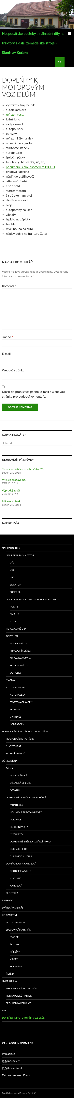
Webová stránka (13, 370)
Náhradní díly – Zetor (20, 555)
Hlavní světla (18, 643)
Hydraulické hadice (19, 995)
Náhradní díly (11, 547)
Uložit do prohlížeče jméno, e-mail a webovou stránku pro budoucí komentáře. (33, 394)
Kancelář (16, 885)
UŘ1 (12, 562)
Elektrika (12, 892)
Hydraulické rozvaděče (21, 988)
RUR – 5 (14, 606)
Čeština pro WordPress (16, 1075)
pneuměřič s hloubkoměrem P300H (30, 167)
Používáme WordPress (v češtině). (19, 1093)
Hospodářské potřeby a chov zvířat (25, 731)
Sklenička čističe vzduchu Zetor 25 (23, 469)
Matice (14, 937)
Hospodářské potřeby (20, 738)
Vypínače (15, 716)
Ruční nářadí (18, 775)
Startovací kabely (21, 702)
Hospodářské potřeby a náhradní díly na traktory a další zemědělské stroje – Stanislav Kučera (33, 43)
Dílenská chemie (20, 782)
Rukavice (15, 819)
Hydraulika (9, 981)
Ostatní (15, 790)
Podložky (16, 966)
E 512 (13, 621)
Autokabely (17, 694)
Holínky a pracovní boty (26, 812)
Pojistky (15, 709)
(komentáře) (12, 1068)
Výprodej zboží (11, 490)
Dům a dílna (10, 760)
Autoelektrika (15, 687)
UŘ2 (12, 569)
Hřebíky (15, 951)
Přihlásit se (8, 1053)
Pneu (5, 1010)
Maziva (10, 680)
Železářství (9, 914)
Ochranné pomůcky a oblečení (26, 797)
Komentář (9, 286)
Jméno (7, 337)
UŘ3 (12, 577)
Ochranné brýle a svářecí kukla (30, 841)
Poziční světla (19, 665)
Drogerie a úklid (20, 870)
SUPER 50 (15, 591)
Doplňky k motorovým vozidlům (24, 1017)
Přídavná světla (20, 658)
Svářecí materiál (12, 907)
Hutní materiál (15, 922)
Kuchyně (15, 878)
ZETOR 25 (15, 584)
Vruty (14, 959)
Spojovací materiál (18, 929)
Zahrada (7, 900)
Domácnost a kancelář (21, 863)
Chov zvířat (13, 746)
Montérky (16, 804)
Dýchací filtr (18, 848)
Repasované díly (16, 628)
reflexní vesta (15, 114)
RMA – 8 (14, 613)
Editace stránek (11, 501)
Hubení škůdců (15, 753)
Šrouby (14, 944)
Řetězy (10, 973)
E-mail (7, 353)
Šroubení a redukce (18, 1003)
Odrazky (15, 672)
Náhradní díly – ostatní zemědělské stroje (33, 599)
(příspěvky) (11, 1061)
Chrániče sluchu (21, 856)
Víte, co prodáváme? (14, 479)
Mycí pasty (16, 834)
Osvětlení (12, 636)
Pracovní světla (20, 650)
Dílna (9, 768)
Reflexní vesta (19, 826)
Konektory (17, 724)
